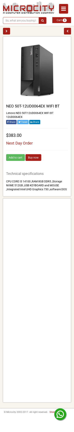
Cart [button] (62, 20)
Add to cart (15, 157)
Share (11, 122)
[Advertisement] (37, 300)
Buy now (33, 157)
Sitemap (54, 412)
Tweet (22, 122)
